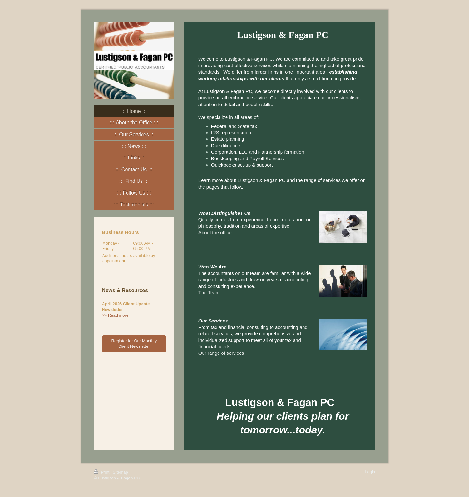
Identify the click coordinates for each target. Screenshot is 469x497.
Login (370, 472)
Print (102, 472)
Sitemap (120, 472)
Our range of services (221, 353)
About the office (215, 232)
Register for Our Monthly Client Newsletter (134, 343)
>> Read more (115, 315)
